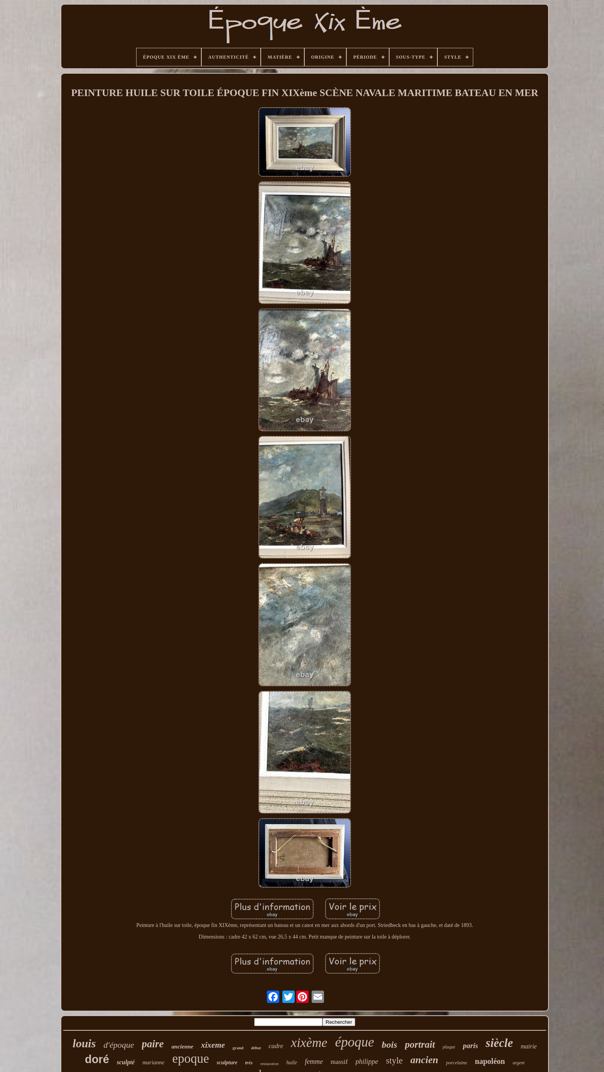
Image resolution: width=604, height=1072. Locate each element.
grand (238, 1047)
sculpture (227, 1062)
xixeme (213, 1045)
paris (470, 1046)
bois (389, 1045)
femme (314, 1061)
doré (97, 1059)
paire (153, 1044)
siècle (499, 1043)
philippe (367, 1061)
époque (354, 1042)
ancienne (183, 1046)
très (249, 1062)
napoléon (490, 1061)
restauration (269, 1064)
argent (519, 1062)
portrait (420, 1044)
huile (291, 1062)
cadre (275, 1046)
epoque (190, 1058)
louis (84, 1043)
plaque (449, 1047)
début (256, 1047)
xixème (309, 1042)
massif (339, 1061)
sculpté (126, 1062)
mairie (529, 1046)
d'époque (118, 1045)
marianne (153, 1062)
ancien (424, 1059)
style (394, 1060)
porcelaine (456, 1062)
